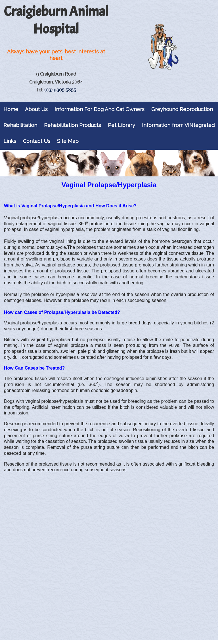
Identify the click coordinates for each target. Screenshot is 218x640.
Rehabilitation (20, 125)
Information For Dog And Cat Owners (99, 109)
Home (10, 109)
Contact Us (36, 141)
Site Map (68, 141)
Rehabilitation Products (72, 125)
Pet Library (121, 125)
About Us (36, 109)
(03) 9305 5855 (60, 90)
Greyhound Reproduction (182, 109)
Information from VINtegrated (178, 125)
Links (9, 141)
